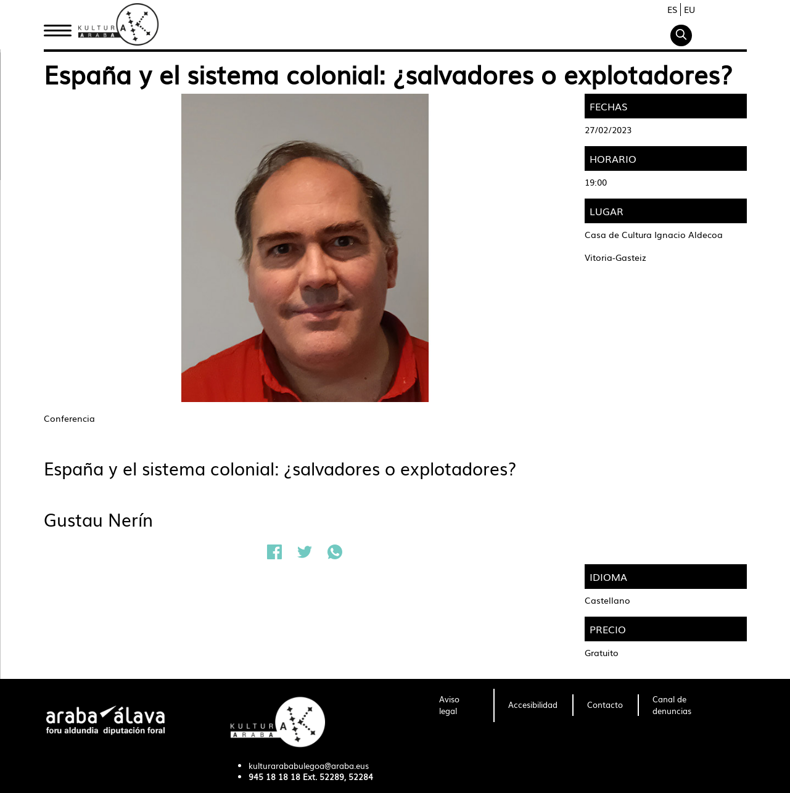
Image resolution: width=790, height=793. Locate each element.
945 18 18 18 (274, 777)
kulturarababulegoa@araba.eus (309, 765)
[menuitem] (459, 705)
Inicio (57, 26)
